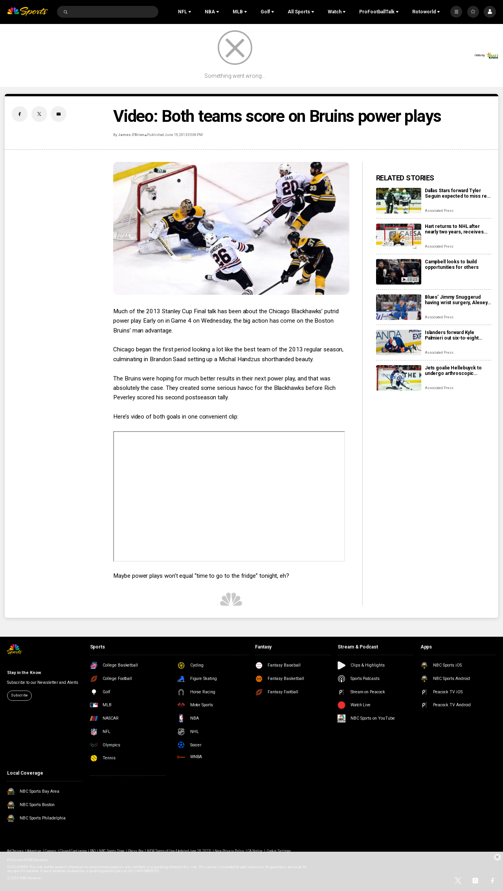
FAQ (92, 851)
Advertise (34, 851)
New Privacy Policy (229, 851)
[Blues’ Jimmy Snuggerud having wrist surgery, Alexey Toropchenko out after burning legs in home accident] (398, 307)
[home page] (27, 12)
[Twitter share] (39, 114)
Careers (50, 851)
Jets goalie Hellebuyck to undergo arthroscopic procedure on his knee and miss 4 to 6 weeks (455, 370)
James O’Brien (131, 135)
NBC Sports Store (112, 851)
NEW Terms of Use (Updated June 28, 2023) (179, 851)
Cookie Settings (279, 851)
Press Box (135, 851)
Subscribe (19, 695)
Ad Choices (15, 851)
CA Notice (255, 851)
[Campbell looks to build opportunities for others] (398, 272)
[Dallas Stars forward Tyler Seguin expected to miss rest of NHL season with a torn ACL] (398, 200)
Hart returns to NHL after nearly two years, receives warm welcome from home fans (455, 229)
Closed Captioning (73, 851)
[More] (456, 12)
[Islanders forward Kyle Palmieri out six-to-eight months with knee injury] (398, 342)
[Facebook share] (20, 114)
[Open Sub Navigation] (190, 11)
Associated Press (439, 211)
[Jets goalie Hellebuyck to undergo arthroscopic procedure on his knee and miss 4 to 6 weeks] (398, 378)
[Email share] (58, 114)
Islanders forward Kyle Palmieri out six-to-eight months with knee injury (452, 335)
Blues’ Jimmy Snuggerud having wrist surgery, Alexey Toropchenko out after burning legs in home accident (456, 299)
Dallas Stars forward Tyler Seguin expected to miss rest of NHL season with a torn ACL (458, 193)
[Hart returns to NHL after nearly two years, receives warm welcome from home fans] (398, 236)
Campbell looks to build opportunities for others (452, 264)
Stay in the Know (23, 672)
